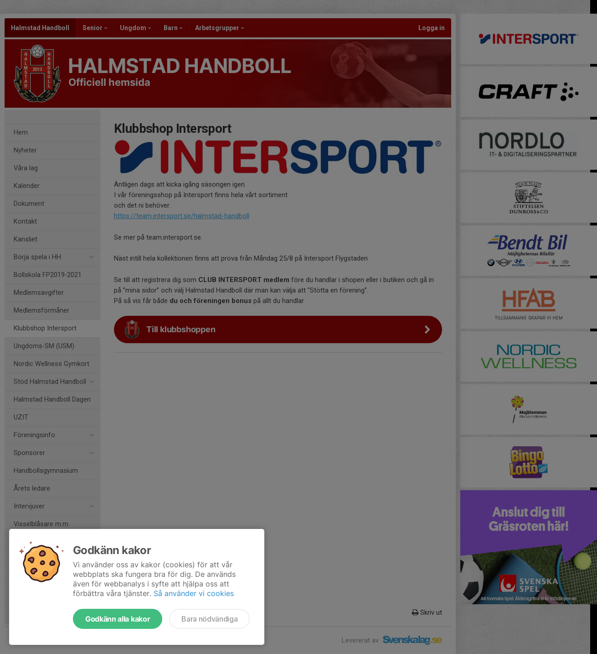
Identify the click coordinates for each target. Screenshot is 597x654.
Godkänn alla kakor (117, 618)
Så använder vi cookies (194, 593)
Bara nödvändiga (209, 618)
